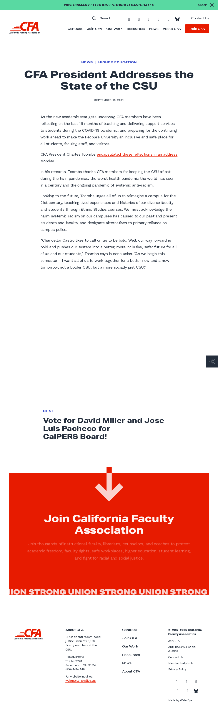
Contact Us (200, 18)
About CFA (172, 29)
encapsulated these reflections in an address (137, 154)
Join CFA (94, 29)
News (153, 29)
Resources (136, 29)
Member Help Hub (180, 663)
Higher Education (117, 62)
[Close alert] (205, 5)
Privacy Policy (177, 669)
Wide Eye (186, 700)
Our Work (114, 29)
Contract (75, 29)
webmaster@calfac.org (80, 680)
